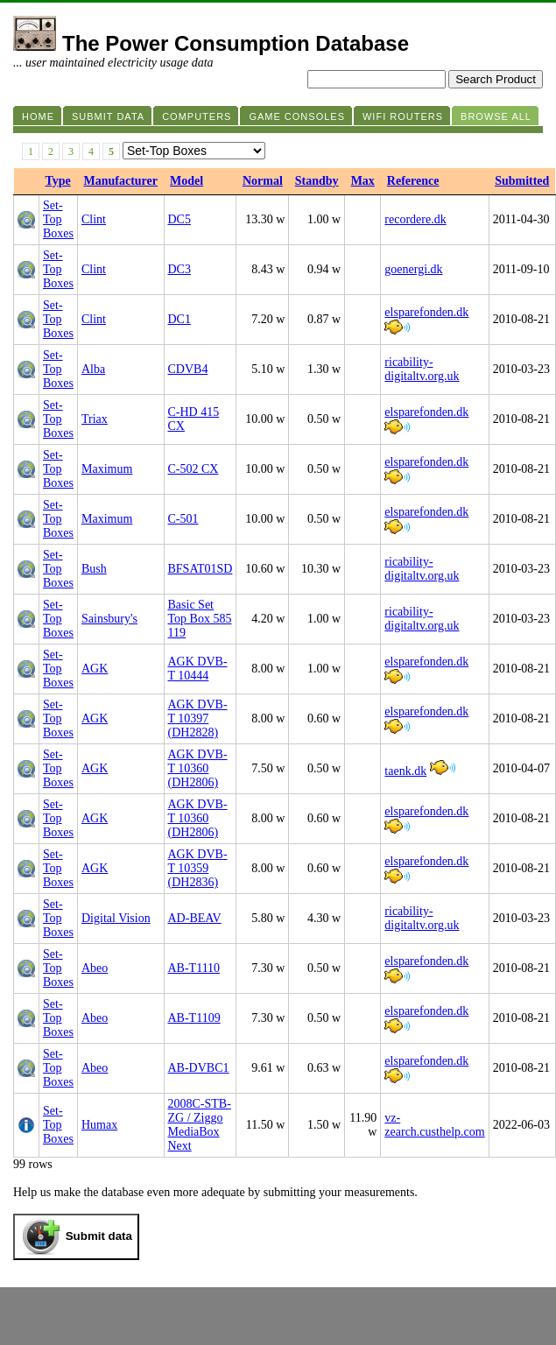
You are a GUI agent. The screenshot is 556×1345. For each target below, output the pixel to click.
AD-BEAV (195, 918)
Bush (94, 568)
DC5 (179, 219)
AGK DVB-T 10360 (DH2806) (198, 768)
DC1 (179, 319)
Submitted (522, 180)
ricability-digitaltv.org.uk (421, 369)
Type (58, 180)
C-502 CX (193, 468)
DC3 (179, 269)
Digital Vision (116, 918)
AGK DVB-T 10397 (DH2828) (198, 718)
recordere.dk (415, 219)
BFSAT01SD (200, 568)
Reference (413, 180)
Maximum (106, 468)
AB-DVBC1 (198, 1067)
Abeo (94, 968)
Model (186, 180)
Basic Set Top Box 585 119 (200, 618)
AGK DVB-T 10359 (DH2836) (198, 868)
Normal (263, 180)
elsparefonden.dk (426, 312)
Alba (93, 369)
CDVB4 (188, 369)
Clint (93, 219)
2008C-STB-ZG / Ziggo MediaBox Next (199, 1124)
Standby (317, 180)
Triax (94, 419)
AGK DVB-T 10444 (198, 668)
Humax (99, 1124)
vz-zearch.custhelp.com (434, 1124)
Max (363, 180)
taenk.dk (405, 771)
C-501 (183, 518)
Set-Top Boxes (58, 219)
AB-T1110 (194, 968)
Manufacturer (121, 180)
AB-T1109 (194, 1018)
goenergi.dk (413, 269)
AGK (94, 668)
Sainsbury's (109, 618)
